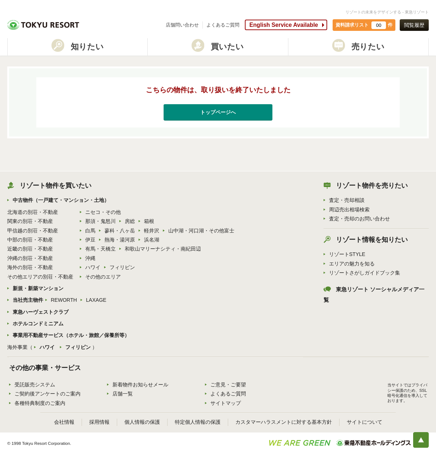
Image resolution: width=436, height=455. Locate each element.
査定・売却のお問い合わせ (359, 219)
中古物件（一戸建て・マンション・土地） (61, 200)
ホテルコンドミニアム (38, 323)
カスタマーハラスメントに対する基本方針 (283, 422)
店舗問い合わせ (182, 25)
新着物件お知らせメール (140, 384)
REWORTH (64, 300)
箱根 (149, 221)
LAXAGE (96, 300)
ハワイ (92, 267)
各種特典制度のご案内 (40, 403)
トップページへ (218, 112)
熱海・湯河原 (119, 240)
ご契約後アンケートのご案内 (48, 394)
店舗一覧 (122, 394)
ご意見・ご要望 (228, 384)
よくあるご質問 (222, 25)
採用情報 (99, 422)
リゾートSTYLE (347, 254)
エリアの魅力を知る (352, 264)
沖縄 (90, 258)
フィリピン (122, 267)
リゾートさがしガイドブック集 (364, 273)
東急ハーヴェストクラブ (41, 312)
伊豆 (90, 240)
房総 (130, 221)
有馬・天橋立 (100, 249)
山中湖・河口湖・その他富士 (201, 230)
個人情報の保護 (142, 422)
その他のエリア (103, 277)
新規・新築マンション (38, 288)
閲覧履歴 (414, 25)
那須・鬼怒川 (100, 221)
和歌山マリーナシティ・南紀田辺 (163, 249)
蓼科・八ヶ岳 (119, 230)
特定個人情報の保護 (198, 422)
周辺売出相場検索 (349, 209)
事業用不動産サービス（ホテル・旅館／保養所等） (71, 335)
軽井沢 (151, 230)
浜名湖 (151, 240)
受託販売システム (35, 384)
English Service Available (283, 25)
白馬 (90, 230)
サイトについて (364, 422)
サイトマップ (225, 403)
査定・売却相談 (347, 200)
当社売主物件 (28, 300)
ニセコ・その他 (103, 212)
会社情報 (64, 422)
